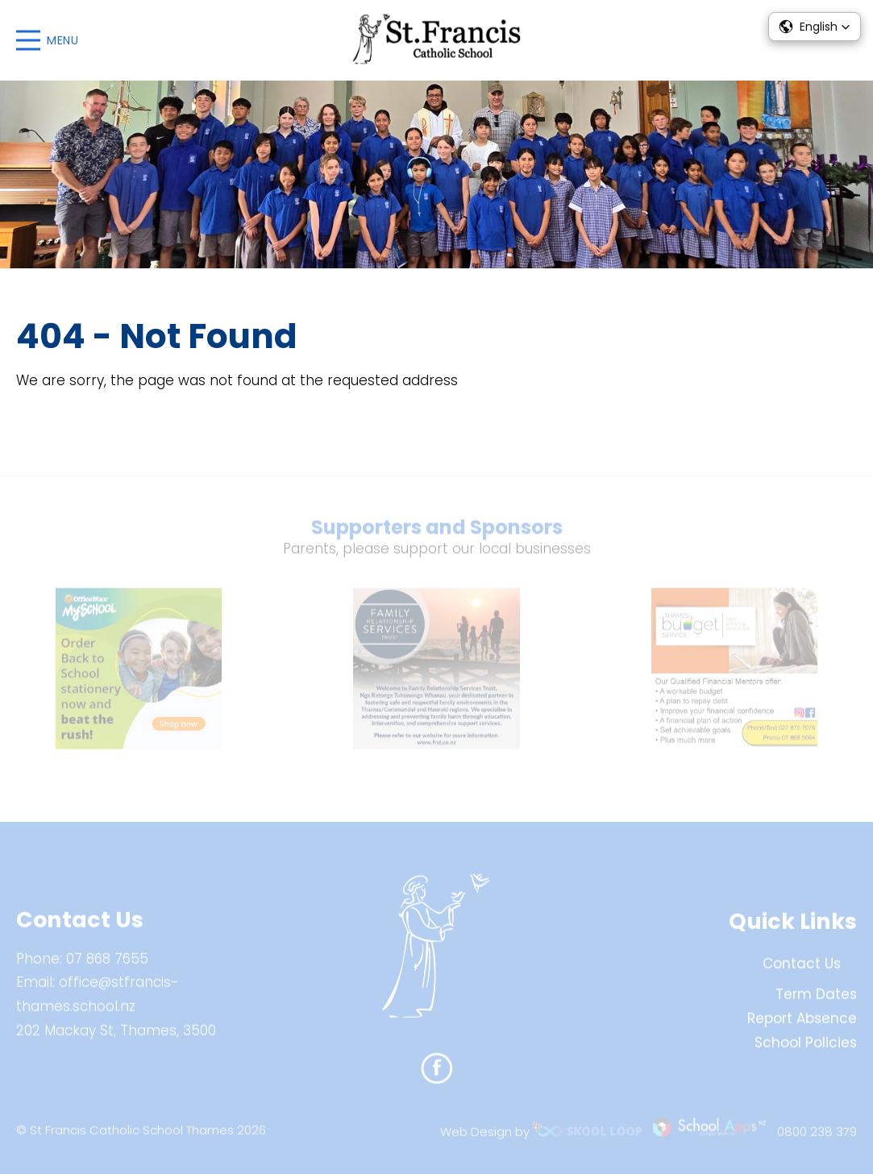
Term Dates (816, 1000)
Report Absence (802, 1024)
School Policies (806, 1048)
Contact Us (802, 970)
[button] (814, 26)
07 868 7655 (107, 964)
